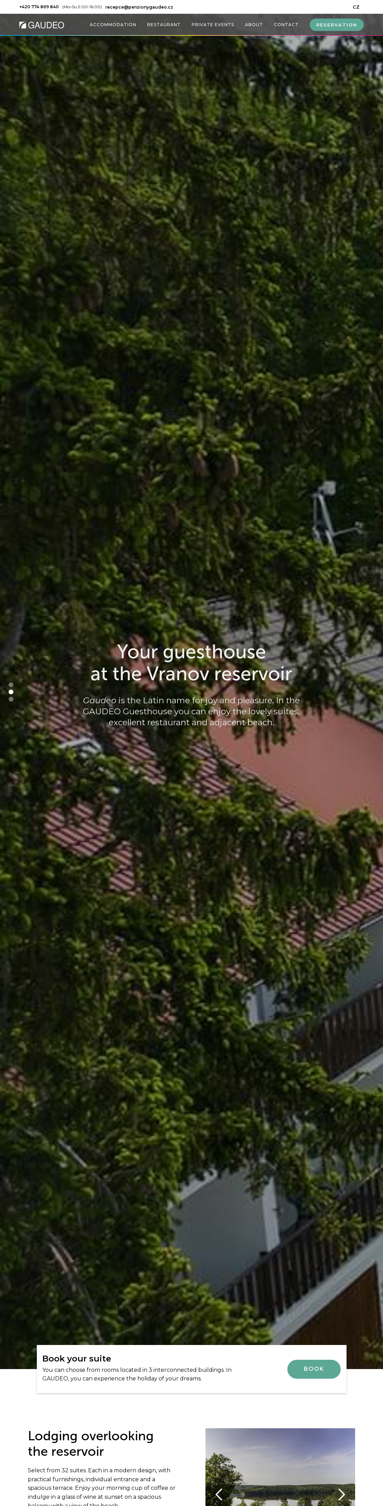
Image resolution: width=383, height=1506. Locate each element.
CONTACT (286, 24)
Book (314, 1369)
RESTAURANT (164, 24)
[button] (11, 684)
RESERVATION (336, 25)
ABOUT (254, 24)
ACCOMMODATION (113, 24)
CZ (356, 7)
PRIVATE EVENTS (213, 24)
